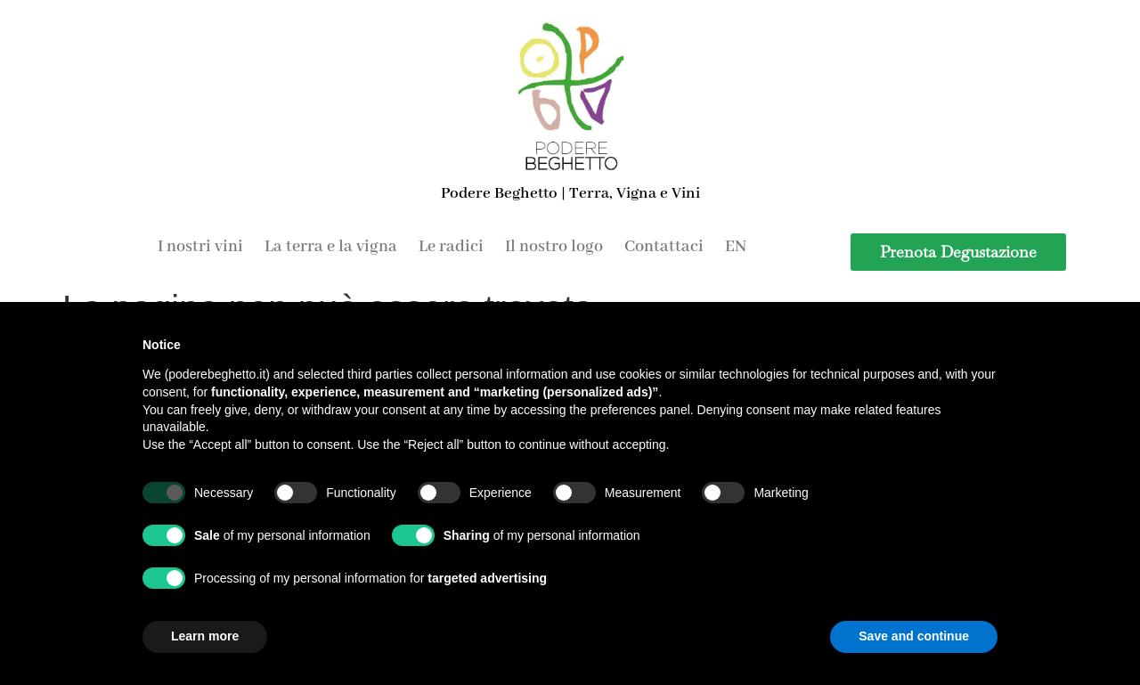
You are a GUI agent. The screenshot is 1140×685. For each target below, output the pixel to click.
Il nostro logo (554, 246)
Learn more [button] (205, 636)
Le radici (451, 246)
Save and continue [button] (914, 636)
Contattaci (664, 246)
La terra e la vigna (331, 246)
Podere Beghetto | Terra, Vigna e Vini (570, 193)
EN (735, 246)
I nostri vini (200, 246)
